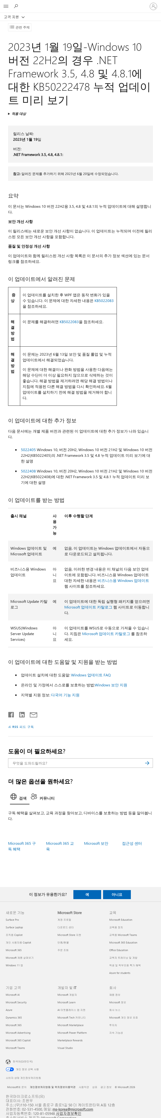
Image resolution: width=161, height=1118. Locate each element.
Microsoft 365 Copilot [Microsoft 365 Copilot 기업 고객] (18, 1040)
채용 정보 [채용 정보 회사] (114, 994)
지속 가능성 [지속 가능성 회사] (116, 1032)
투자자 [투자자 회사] (113, 1025)
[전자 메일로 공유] (31, 713)
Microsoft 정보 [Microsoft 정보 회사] (117, 1002)
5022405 (28, 449)
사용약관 (84, 1087)
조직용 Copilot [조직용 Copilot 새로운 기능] (14, 935)
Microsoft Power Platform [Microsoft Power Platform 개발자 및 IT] (72, 1032)
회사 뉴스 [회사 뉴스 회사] (114, 1010)
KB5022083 (104, 300)
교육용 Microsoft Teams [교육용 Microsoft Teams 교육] (123, 935)
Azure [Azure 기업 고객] (9, 1010)
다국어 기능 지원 (65, 694)
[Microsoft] (80, 3)
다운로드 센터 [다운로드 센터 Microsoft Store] (65, 927)
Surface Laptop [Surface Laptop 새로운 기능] (14, 927)
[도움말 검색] (17, 6)
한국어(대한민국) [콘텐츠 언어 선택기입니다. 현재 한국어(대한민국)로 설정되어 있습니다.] (23, 1061)
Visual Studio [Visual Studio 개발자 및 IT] (65, 1048)
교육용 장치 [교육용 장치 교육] (116, 927)
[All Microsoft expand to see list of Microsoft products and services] (6, 6)
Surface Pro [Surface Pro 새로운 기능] (12, 919)
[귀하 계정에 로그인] (153, 6)
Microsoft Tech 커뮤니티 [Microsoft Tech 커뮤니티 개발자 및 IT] (71, 1017)
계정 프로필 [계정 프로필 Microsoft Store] (64, 919)
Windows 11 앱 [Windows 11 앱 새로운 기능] (14, 965)
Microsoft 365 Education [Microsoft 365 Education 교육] (123, 942)
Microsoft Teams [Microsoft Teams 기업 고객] (15, 1048)
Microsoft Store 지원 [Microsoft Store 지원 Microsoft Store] (69, 935)
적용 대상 (19, 113)
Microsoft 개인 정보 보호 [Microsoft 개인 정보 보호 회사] (123, 1017)
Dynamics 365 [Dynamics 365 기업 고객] (14, 1017)
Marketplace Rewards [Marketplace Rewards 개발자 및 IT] (70, 1040)
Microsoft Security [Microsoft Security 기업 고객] (16, 1002)
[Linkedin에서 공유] (20, 713)
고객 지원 (12, 16)
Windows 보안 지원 (111, 684)
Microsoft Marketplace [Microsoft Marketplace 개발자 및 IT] (70, 1025)
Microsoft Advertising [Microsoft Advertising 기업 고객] (18, 1032)
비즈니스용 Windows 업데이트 (123, 580)
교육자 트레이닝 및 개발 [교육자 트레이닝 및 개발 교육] (123, 957)
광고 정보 (106, 1087)
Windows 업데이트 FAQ (91, 674)
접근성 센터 (132, 843)
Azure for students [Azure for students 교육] (119, 973)
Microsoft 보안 (96, 843)
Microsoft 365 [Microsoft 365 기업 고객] (14, 1025)
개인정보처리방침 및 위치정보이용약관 (53, 1087)
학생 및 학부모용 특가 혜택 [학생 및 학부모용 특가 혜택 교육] (125, 965)
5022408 (28, 470)
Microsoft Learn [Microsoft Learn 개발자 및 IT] (66, 1002)
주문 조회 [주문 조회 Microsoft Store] (63, 950)
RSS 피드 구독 (23, 727)
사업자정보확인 (68, 1113)
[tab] (19, 798)
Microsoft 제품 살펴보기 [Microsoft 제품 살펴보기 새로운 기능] (20, 957)
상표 (94, 1087)
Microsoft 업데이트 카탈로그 (88, 606)
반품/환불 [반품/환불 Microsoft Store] (63, 942)
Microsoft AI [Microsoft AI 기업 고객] (13, 994)
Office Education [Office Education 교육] (118, 950)
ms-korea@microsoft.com (72, 1109)
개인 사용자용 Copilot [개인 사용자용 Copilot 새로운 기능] (18, 942)
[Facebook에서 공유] (11, 713)
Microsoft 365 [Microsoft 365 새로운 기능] (14, 950)
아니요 (117, 894)
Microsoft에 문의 (17, 1087)
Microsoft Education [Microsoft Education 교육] (120, 919)
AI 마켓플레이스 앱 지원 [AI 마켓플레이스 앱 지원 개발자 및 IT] (71, 1010)
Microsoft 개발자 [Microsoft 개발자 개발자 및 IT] (67, 994)
